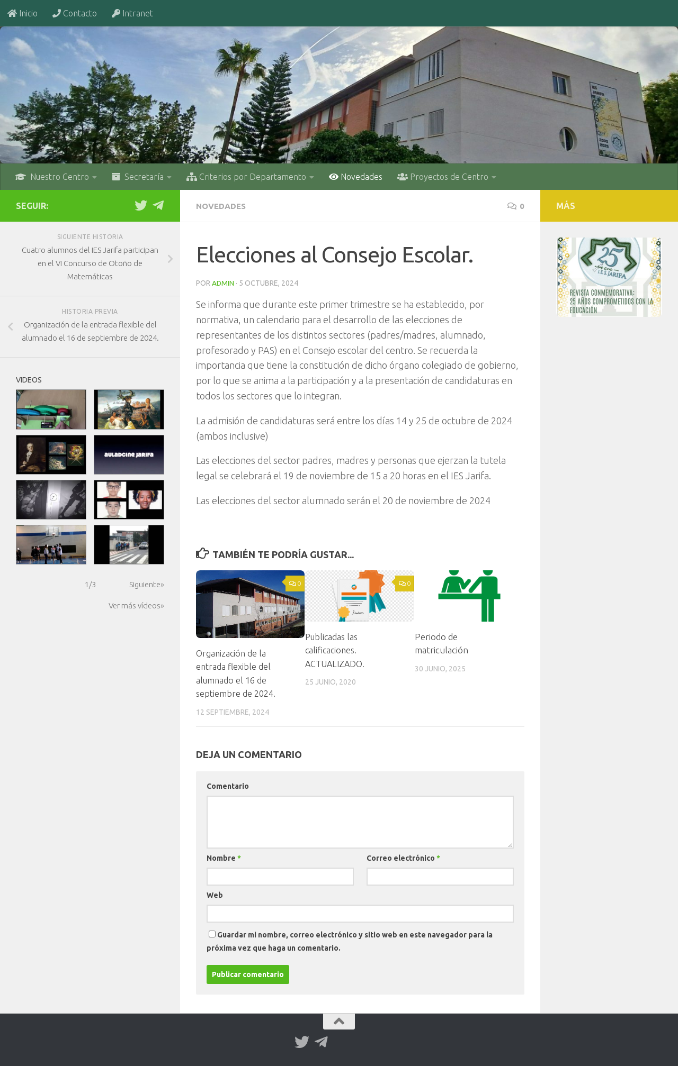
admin (223, 282)
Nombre (224, 857)
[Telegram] (157, 205)
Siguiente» (146, 584)
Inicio (22, 13)
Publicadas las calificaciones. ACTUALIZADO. (336, 649)
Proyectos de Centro (442, 176)
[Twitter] (141, 205)
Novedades (355, 176)
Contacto (74, 13)
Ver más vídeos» (136, 605)
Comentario (228, 785)
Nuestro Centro (52, 176)
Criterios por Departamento (246, 176)
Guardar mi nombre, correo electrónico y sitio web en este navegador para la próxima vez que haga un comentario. (350, 941)
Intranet (132, 13)
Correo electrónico (403, 857)
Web (215, 894)
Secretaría (138, 176)
